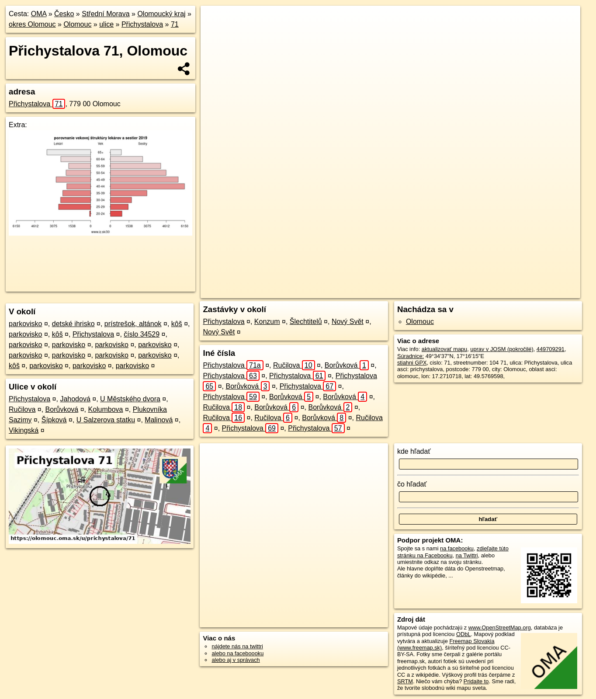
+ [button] (215, 20)
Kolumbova (105, 409)
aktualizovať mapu (444, 349)
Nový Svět (348, 321)
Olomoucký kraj (161, 13)
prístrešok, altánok (133, 323)
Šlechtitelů (306, 321)
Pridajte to (476, 681)
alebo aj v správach (235, 660)
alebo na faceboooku (237, 653)
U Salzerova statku (105, 420)
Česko (64, 13)
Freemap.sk (453, 291)
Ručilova (22, 409)
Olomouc (77, 24)
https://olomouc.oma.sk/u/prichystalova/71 (530, 291)
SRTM (405, 681)
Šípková (54, 420)
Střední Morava (105, 13)
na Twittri (467, 555)
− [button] (215, 34)
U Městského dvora (130, 399)
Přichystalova (142, 24)
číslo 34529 (141, 334)
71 (175, 24)
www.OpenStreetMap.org (499, 627)
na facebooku (457, 548)
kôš (176, 323)
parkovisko (25, 323)
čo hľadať (412, 484)
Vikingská (23, 430)
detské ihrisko (73, 323)
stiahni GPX (412, 362)
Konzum (267, 321)
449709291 (551, 349)
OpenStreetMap (409, 291)
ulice (106, 24)
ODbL (463, 634)
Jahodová (75, 399)
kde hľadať (414, 451)
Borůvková (62, 409)
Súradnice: (410, 356)
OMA (39, 13)
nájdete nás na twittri (237, 646)
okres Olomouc (32, 24)
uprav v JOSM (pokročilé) (501, 349)
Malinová (159, 420)
